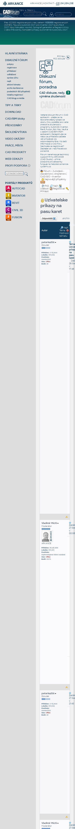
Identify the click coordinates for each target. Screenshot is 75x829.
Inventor (56, 176)
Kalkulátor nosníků (23, 27)
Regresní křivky (61, 27)
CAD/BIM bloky (15, 118)
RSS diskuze (59, 58)
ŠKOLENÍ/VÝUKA (16, 132)
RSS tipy (61, 56)
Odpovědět (49, 218)
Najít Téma (63, 229)
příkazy (35, 30)
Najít (54, 186)
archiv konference (15, 88)
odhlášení (11, 74)
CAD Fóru (57, 144)
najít (9, 81)
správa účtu (12, 78)
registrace (12, 67)
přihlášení (11, 71)
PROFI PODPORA (16, 165)
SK (62, 3)
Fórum (47, 171)
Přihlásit (44, 191)
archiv (66, 218)
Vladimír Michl (50, 523)
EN (67, 3)
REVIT (12, 202)
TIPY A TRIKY (13, 105)
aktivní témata (13, 84)
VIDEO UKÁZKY (15, 138)
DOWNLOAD (13, 112)
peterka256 (49, 242)
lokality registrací (15, 95)
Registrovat (59, 188)
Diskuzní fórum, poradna (48, 77)
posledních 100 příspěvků (18, 91)
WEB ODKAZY (14, 158)
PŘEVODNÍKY (13, 125)
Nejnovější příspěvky (55, 179)
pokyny (10, 64)
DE (71, 3)
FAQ (47, 186)
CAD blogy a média (15, 98)
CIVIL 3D (14, 210)
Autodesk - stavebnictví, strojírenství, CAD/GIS (53, 174)
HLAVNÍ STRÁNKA (16, 53)
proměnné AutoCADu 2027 (54, 30)
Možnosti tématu (64, 233)
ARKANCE (36, 3)
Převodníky (16, 30)
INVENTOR (15, 195)
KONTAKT (48, 3)
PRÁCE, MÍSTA (14, 145)
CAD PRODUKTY (15, 152)
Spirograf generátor (42, 27)
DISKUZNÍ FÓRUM (16, 60)
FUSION (13, 217)
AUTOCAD (15, 188)
